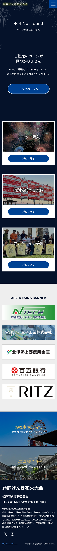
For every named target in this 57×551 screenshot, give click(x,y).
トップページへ (28, 89)
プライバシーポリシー (9, 544)
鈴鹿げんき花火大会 (22, 488)
